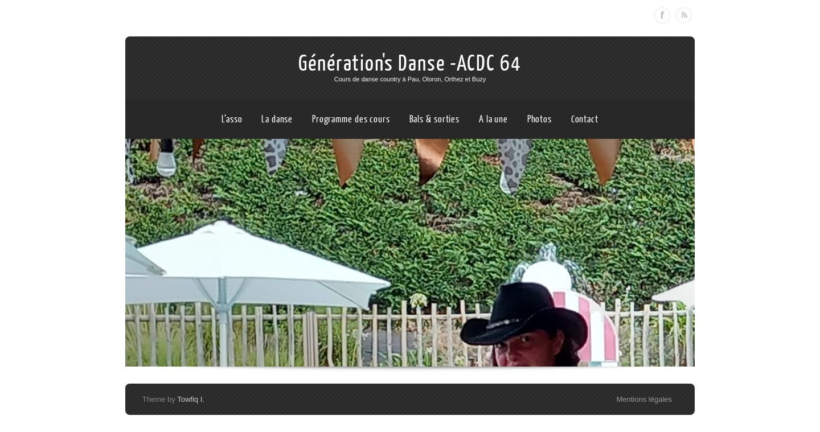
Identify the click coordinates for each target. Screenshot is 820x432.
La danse (277, 119)
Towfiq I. (190, 399)
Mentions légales (644, 399)
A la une (493, 119)
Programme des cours (351, 119)
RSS (684, 15)
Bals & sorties (434, 119)
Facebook (662, 15)
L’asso (232, 119)
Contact (584, 119)
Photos (539, 119)
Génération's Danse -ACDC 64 (410, 64)
